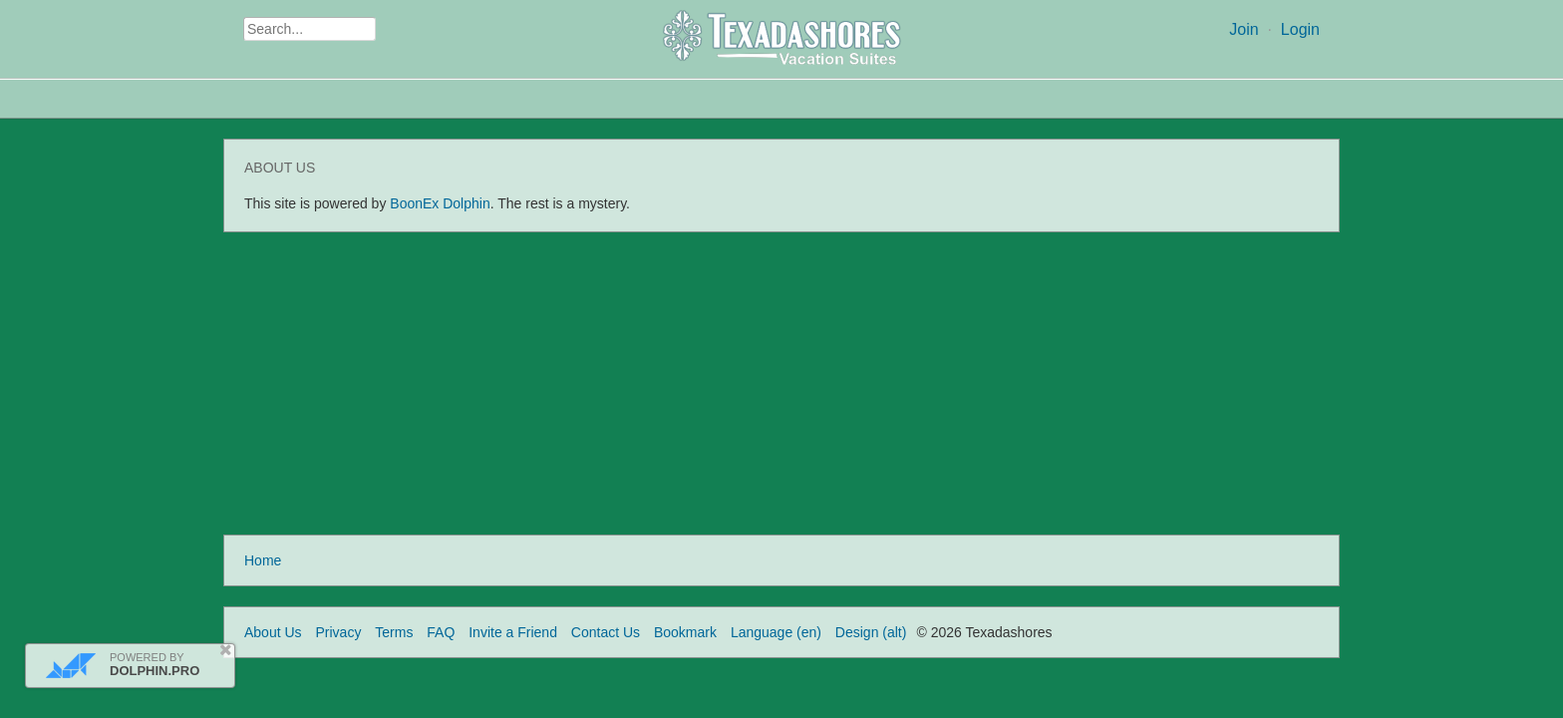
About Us (273, 632)
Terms (394, 632)
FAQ (441, 632)
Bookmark (685, 632)
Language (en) (776, 632)
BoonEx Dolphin (439, 203)
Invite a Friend (513, 632)
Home (262, 560)
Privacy (338, 632)
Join (1243, 29)
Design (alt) (871, 632)
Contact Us (605, 632)
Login (1300, 29)
